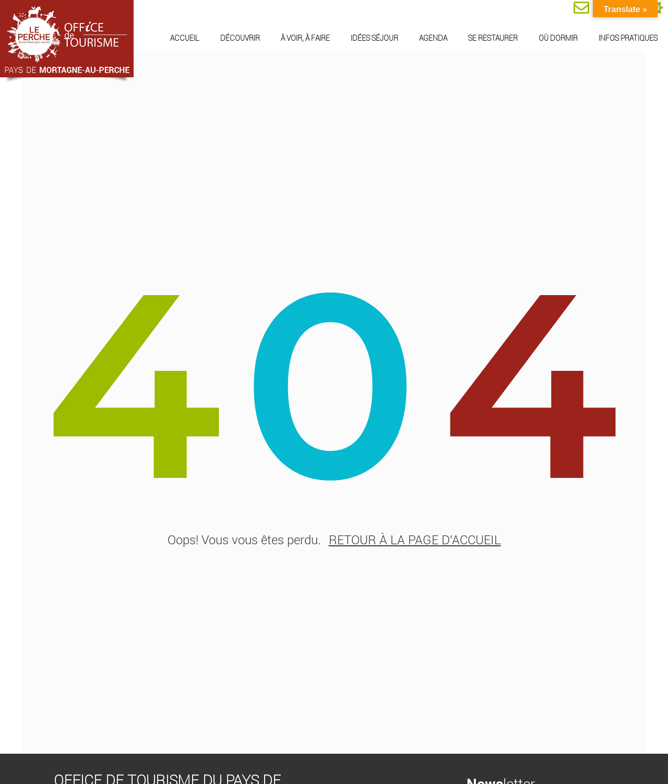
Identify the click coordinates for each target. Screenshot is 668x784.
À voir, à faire (305, 38)
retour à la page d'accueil (415, 543)
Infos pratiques (628, 38)
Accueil (184, 38)
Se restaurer (493, 38)
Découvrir (240, 38)
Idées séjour (374, 38)
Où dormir (558, 38)
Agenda (433, 38)
